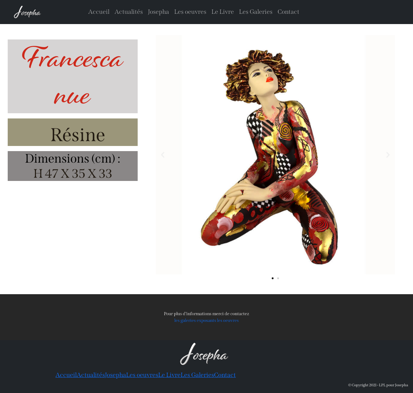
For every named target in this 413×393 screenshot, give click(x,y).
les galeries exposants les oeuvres (206, 320)
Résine (77, 135)
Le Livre (222, 11)
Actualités (129, 11)
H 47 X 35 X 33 (72, 173)
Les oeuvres (190, 11)
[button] (167, 154)
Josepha (158, 11)
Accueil (98, 11)
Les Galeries (255, 11)
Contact (288, 11)
